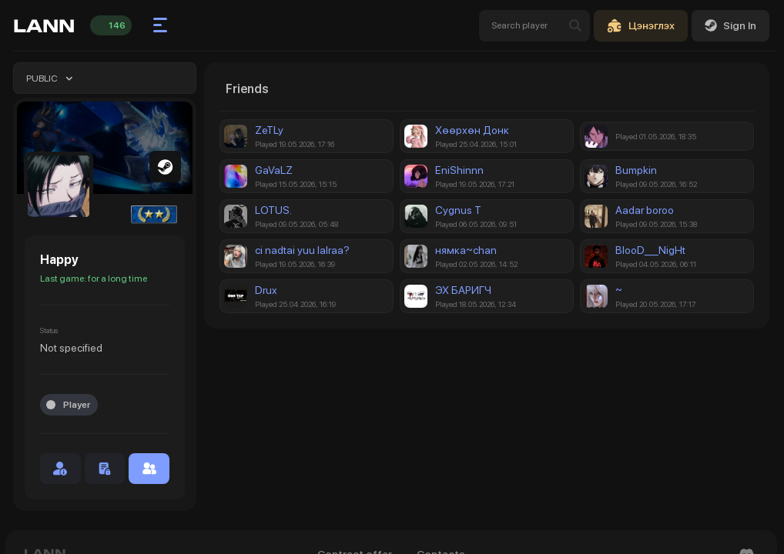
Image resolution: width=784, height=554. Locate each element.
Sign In (730, 25)
